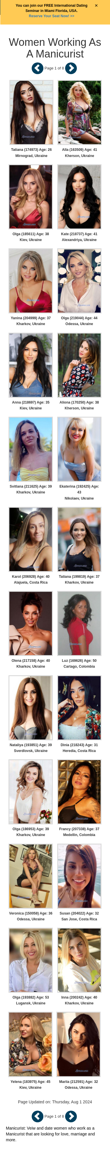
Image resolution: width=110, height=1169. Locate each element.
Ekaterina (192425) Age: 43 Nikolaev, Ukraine (79, 492)
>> (51, 16)
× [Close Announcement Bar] (96, 5)
